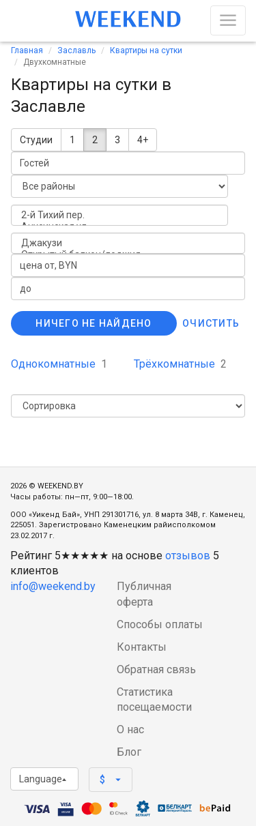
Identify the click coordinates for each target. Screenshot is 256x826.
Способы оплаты (160, 624)
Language (42, 778)
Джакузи (128, 243)
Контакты (142, 646)
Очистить (211, 323)
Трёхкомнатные (180, 363)
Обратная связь (156, 669)
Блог (129, 752)
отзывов (187, 555)
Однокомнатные (59, 363)
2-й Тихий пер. (119, 215)
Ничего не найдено (93, 323)
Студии (36, 139)
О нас (130, 729)
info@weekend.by (53, 586)
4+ (142, 139)
